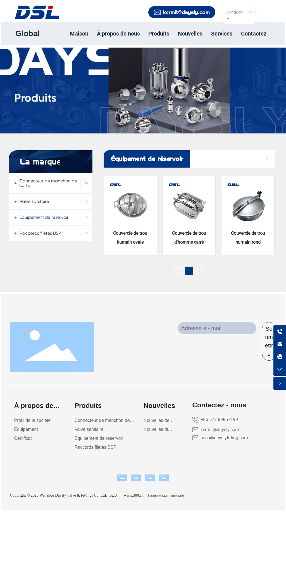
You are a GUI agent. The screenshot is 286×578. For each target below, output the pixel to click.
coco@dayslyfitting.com (224, 437)
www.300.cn (134, 495)
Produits (35, 107)
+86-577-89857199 (219, 419)
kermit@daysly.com (220, 429)
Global (27, 33)
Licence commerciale (166, 495)
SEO (113, 495)
